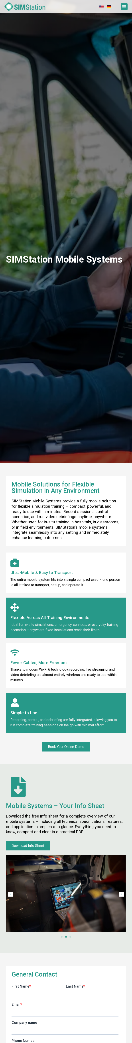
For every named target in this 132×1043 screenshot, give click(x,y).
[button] (124, 6)
